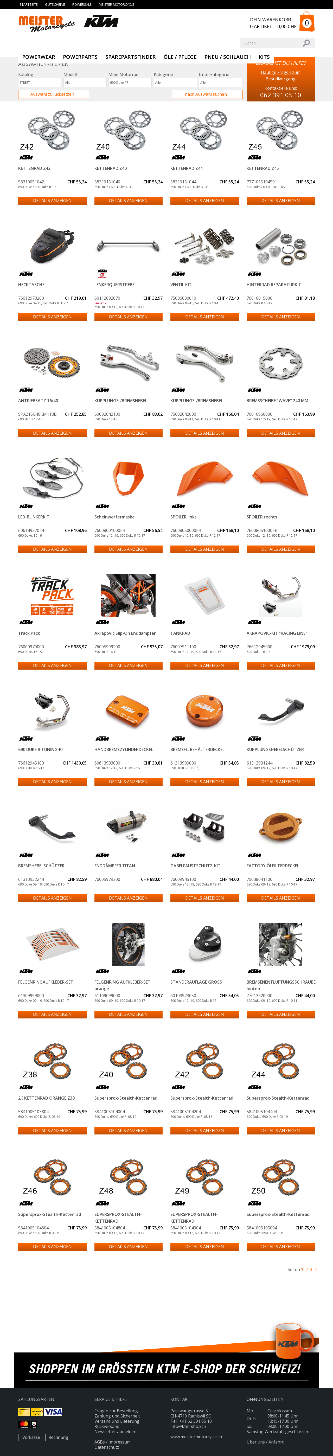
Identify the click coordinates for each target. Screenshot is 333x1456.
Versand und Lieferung (116, 1421)
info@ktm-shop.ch (188, 1426)
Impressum (119, 1442)
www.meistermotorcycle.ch (196, 1437)
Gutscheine (55, 4)
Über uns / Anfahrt (265, 1442)
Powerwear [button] (38, 56)
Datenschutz (106, 1447)
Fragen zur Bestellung (116, 1411)
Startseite (29, 4)
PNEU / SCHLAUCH (227, 56)
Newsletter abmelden (115, 1431)
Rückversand (106, 1426)
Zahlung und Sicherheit (117, 1416)
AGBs (99, 1442)
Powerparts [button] (80, 56)
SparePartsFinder (130, 56)
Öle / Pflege (180, 56)
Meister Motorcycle (116, 4)
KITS (264, 56)
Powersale (82, 4)
